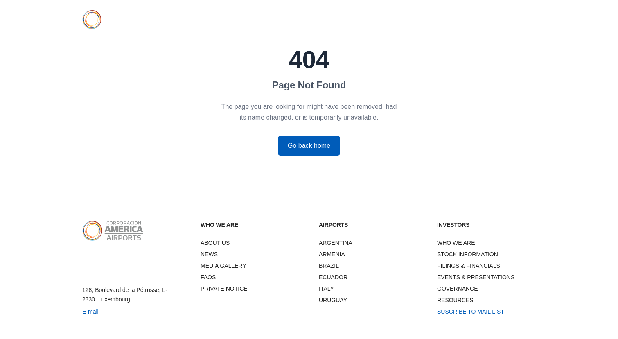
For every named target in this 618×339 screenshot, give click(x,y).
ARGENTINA (335, 243)
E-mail (90, 311)
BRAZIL (329, 265)
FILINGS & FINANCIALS (468, 265)
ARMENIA (332, 254)
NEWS (482, 19)
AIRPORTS (403, 19)
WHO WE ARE (359, 19)
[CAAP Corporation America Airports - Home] (111, 19)
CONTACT (516, 19)
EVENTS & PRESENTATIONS (475, 277)
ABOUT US (215, 243)
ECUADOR (333, 277)
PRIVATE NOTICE (224, 288)
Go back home (309, 145)
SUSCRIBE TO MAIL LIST (470, 311)
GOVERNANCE (457, 288)
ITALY (326, 288)
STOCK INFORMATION (467, 254)
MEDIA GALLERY (223, 265)
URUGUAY (333, 300)
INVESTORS (446, 19)
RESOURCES (455, 300)
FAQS (208, 277)
